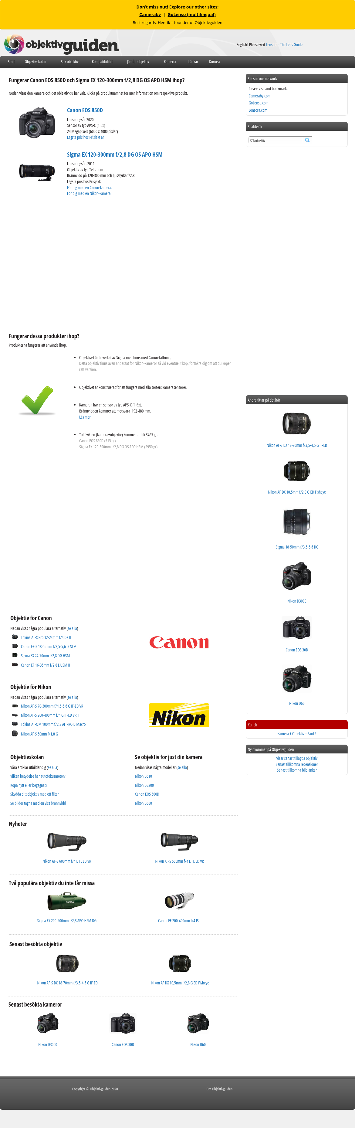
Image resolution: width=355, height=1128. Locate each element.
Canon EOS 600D (147, 794)
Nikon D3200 (144, 785)
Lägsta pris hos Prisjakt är (86, 137)
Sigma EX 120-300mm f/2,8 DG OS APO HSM (115, 154)
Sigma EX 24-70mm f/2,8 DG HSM (45, 655)
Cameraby (150, 14)
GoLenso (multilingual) (192, 14)
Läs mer (85, 417)
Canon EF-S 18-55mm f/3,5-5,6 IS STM (48, 646)
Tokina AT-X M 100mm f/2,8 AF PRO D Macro (53, 724)
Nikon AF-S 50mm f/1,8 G (39, 734)
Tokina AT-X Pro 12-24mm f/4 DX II (46, 637)
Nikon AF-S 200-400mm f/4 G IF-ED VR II (50, 715)
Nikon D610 (143, 776)
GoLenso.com (258, 103)
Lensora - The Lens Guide (284, 44)
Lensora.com (257, 110)
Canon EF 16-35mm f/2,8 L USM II (45, 665)
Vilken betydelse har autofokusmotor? (38, 776)
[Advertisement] (57, 524)
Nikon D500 (143, 803)
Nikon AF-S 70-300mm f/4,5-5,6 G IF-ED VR (52, 706)
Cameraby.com (259, 96)
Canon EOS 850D (85, 110)
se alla (72, 628)
